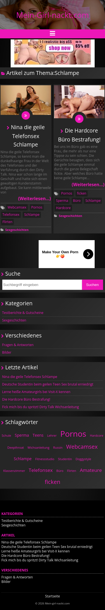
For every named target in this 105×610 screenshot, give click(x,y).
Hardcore (63, 207)
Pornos (37, 207)
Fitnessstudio (44, 459)
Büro (77, 200)
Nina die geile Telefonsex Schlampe (28, 135)
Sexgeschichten (17, 230)
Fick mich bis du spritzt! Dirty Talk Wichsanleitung (40, 407)
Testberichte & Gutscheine (23, 312)
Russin (58, 447)
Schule (6, 435)
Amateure (91, 470)
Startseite (52, 596)
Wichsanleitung (38, 447)
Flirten (8, 221)
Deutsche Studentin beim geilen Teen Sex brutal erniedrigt (48, 384)
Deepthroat (15, 447)
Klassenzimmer (14, 471)
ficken (81, 193)
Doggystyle (83, 459)
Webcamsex (17, 207)
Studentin (65, 459)
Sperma (62, 200)
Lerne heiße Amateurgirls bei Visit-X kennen (36, 391)
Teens (38, 435)
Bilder (6, 352)
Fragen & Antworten (18, 344)
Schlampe (31, 214)
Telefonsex (11, 214)
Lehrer (52, 435)
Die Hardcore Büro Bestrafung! (26, 399)
